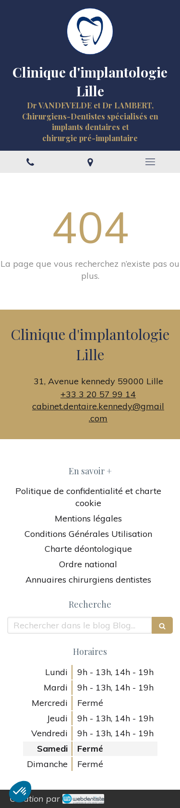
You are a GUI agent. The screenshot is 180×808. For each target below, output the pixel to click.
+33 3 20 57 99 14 (98, 394)
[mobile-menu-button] (150, 161)
